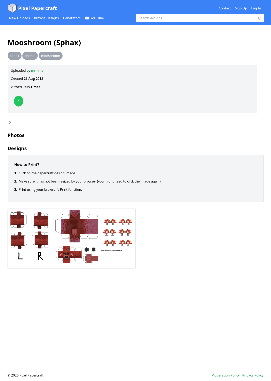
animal (30, 55)
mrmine (37, 70)
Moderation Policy (225, 375)
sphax (14, 55)
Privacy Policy (252, 375)
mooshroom (50, 55)
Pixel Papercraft (32, 8)
